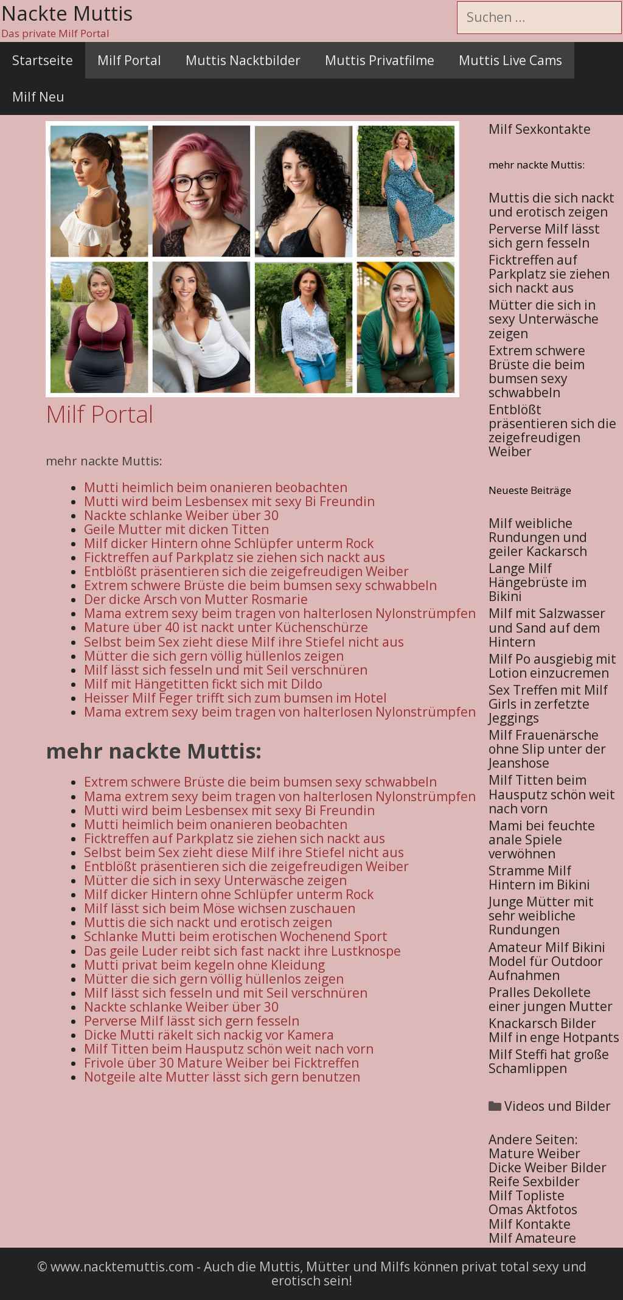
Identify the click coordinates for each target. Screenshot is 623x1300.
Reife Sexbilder (534, 1181)
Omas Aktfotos (533, 1209)
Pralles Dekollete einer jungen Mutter (551, 999)
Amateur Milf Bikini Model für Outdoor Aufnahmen (547, 961)
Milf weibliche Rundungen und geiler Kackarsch (538, 537)
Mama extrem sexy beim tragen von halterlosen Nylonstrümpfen (280, 613)
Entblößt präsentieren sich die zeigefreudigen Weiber (246, 571)
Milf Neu (38, 96)
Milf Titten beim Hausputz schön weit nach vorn (552, 793)
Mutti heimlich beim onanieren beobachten (215, 487)
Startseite (42, 60)
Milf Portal (129, 60)
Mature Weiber (534, 1153)
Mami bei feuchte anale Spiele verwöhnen (542, 839)
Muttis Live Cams (510, 60)
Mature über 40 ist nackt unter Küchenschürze (226, 627)
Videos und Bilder (557, 1105)
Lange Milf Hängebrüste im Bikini (537, 582)
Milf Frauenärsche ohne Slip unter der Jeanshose (547, 748)
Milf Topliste (527, 1195)
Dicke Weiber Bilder (548, 1167)
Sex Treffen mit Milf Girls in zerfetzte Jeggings (548, 703)
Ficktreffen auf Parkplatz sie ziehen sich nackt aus (234, 557)
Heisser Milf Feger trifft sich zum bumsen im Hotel (235, 697)
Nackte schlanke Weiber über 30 (181, 515)
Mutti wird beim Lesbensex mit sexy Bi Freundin (229, 501)
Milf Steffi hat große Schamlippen (549, 1061)
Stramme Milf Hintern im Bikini (539, 877)
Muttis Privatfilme (379, 60)
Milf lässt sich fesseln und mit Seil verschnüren (225, 669)
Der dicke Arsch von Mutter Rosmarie (196, 599)
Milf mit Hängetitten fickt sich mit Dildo (203, 683)
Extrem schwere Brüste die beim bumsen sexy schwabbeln (260, 585)
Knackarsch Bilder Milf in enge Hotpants (554, 1030)
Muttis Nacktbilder (243, 60)
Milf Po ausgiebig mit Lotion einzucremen (552, 665)
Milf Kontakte (530, 1223)
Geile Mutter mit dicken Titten (176, 529)
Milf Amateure (532, 1237)
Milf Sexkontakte (540, 128)
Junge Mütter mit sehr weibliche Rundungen (541, 915)
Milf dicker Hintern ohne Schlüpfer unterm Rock (229, 543)
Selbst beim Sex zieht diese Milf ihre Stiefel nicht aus (244, 641)
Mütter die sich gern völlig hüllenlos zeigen (214, 655)
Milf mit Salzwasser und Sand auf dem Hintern (547, 627)
